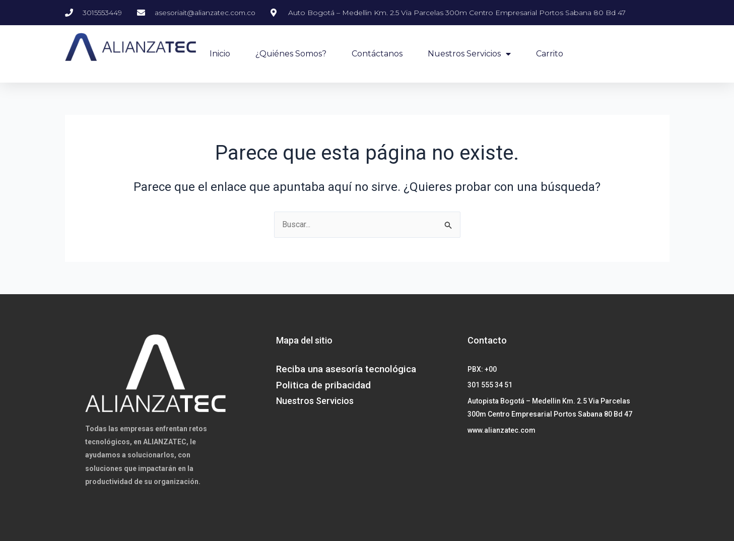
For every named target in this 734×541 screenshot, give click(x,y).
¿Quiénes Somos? (290, 53)
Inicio (220, 53)
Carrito (549, 53)
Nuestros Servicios (469, 54)
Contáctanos (377, 53)
